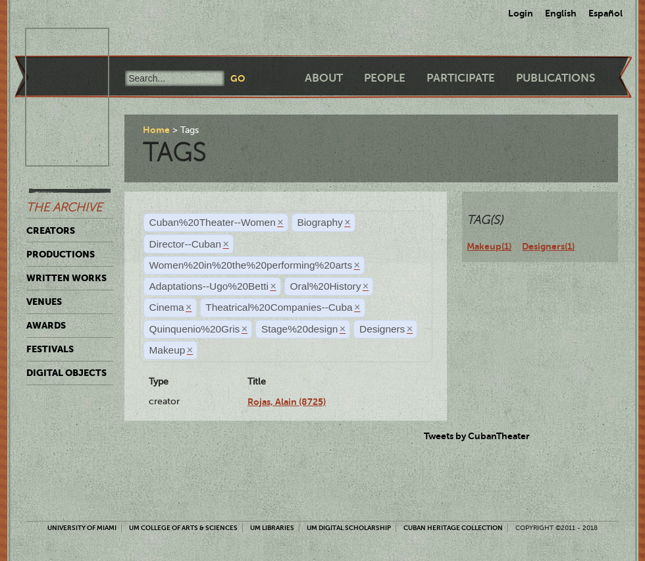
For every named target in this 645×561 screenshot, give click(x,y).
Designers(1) (548, 246)
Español (605, 13)
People (384, 78)
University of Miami (81, 527)
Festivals (50, 349)
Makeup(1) (489, 246)
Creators (50, 230)
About (324, 78)
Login (520, 13)
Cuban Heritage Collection (453, 527)
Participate (460, 78)
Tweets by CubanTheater (477, 436)
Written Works (66, 278)
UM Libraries (272, 527)
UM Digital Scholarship (349, 527)
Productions (60, 254)
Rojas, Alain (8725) (286, 401)
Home (156, 129)
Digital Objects (66, 372)
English (561, 13)
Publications (555, 78)
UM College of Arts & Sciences (183, 527)
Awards (46, 325)
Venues (44, 301)
